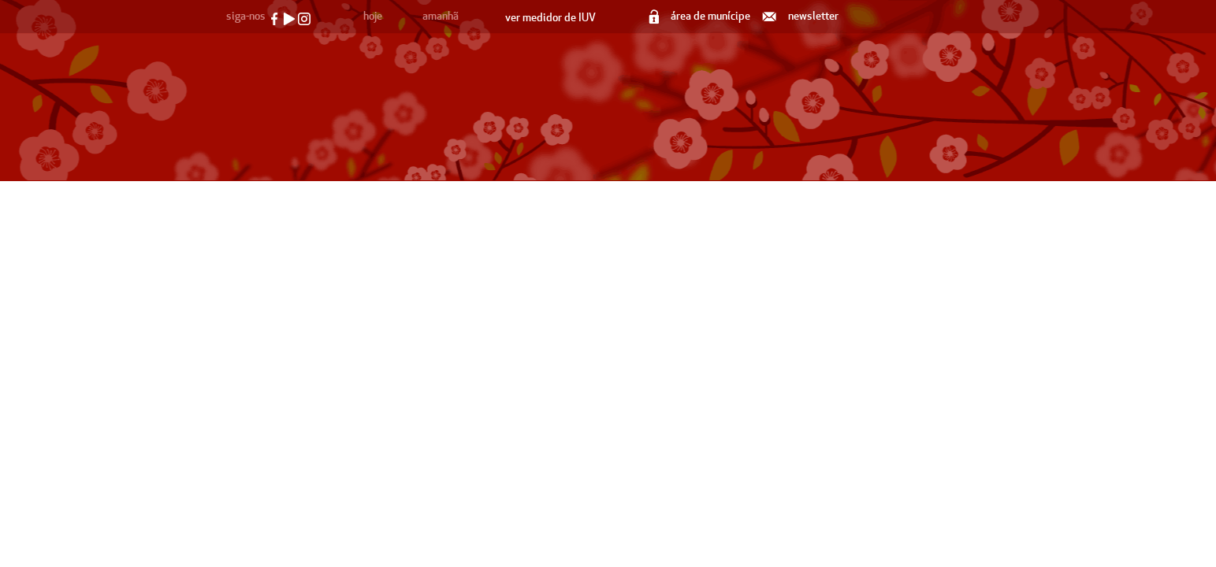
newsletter (801, 16)
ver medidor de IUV (550, 17)
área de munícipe (701, 16)
